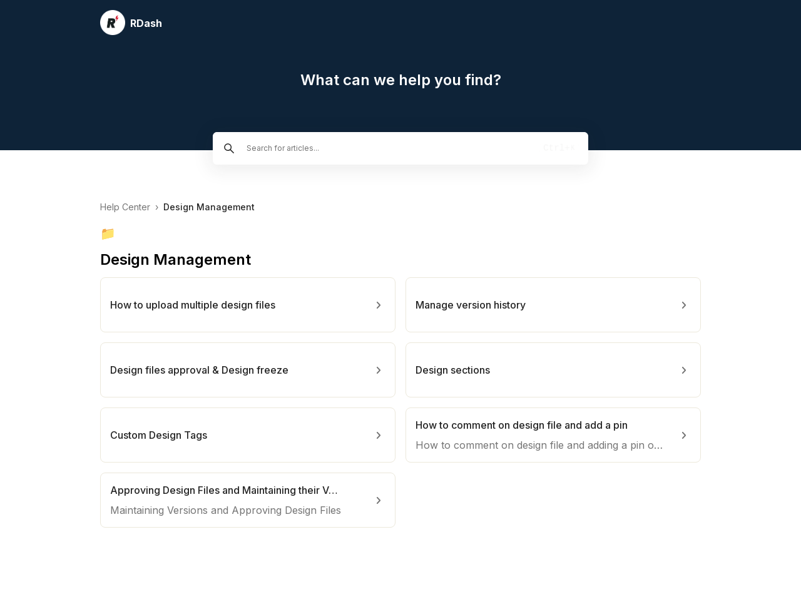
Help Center (125, 207)
